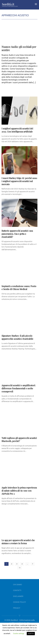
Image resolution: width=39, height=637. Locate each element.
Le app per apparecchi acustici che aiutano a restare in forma (18, 542)
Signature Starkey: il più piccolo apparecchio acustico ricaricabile (17, 337)
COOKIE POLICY (19, 602)
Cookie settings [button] (18, 633)
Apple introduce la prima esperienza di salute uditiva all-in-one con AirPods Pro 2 (19, 490)
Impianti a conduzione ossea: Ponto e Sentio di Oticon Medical (19, 288)
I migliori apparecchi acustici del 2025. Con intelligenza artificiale (17, 130)
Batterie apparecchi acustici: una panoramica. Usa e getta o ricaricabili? (17, 233)
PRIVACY (16, 608)
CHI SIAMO (17, 585)
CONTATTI (17, 590)
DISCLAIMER (18, 596)
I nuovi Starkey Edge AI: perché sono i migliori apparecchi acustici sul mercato (19, 181)
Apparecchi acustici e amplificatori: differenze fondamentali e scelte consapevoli (19, 388)
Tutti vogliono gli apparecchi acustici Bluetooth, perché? (19, 439)
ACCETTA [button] (31, 633)
